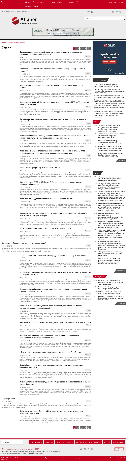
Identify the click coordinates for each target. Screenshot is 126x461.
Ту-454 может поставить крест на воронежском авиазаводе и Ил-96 (106, 85)
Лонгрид (96, 173)
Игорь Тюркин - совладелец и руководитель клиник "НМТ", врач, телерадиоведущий (110, 282)
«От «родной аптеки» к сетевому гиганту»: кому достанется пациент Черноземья (111, 253)
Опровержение (8, 399)
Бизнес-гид (118, 442)
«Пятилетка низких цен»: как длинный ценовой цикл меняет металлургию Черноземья (109, 178)
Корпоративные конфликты (88, 442)
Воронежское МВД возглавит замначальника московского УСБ (47, 199)
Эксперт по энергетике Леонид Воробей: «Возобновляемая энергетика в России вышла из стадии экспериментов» (109, 186)
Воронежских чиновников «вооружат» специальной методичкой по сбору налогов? (109, 142)
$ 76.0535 (112, 2)
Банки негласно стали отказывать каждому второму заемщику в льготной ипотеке (55, 322)
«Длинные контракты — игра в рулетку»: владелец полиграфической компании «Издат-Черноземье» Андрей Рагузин (111, 216)
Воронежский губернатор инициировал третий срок (42, 168)
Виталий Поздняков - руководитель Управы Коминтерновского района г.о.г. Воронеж (111, 298)
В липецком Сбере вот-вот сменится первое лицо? (24, 243)
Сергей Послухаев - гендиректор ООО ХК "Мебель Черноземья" (110, 292)
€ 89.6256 (121, 2)
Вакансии (65, 458)
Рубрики (27, 2)
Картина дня (36, 442)
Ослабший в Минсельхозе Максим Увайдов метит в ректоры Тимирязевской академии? (110, 155)
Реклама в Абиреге (56, 2)
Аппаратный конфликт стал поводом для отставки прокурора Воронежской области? (109, 96)
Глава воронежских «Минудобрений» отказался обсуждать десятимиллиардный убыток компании (109, 91)
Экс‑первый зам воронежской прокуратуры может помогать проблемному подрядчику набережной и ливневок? (51, 53)
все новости (120, 271)
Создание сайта (114, 458)
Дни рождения (98, 277)
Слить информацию (75, 458)
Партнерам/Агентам (31, 7)
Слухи (95, 122)
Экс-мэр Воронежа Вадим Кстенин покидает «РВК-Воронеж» (46, 228)
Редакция (71, 2)
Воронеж (6, 442)
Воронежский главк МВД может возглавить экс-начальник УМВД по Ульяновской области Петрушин (111, 148)
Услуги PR (40, 2)
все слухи (121, 161)
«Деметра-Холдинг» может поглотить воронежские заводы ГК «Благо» (50, 352)
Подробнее (121, 304)
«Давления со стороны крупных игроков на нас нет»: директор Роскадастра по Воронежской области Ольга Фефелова (109, 261)
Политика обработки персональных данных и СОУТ (20, 449)
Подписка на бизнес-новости (53, 458)
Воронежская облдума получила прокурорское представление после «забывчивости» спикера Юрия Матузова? (49, 336)
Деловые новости (65, 442)
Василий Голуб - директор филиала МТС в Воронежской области (111, 288)
